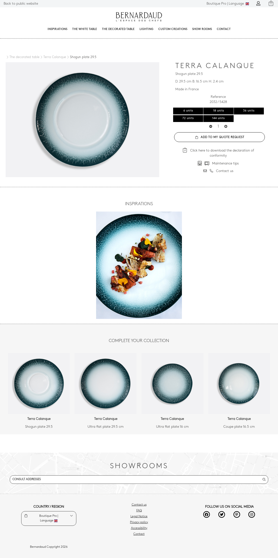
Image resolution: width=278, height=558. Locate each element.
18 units (218, 111)
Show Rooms (202, 29)
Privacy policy (139, 522)
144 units (218, 118)
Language (228, 4)
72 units (188, 118)
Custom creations (172, 29)
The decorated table (118, 29)
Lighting (146, 29)
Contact (224, 29)
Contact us (139, 504)
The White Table (84, 29)
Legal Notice (139, 516)
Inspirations (57, 29)
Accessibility (139, 528)
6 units (188, 111)
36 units (249, 111)
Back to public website (21, 4)
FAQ (139, 510)
